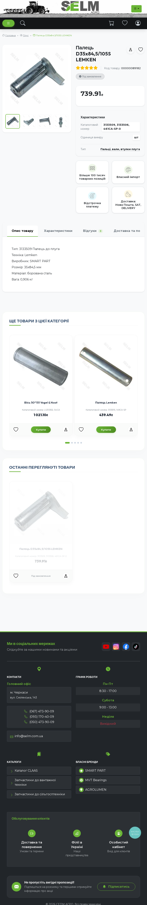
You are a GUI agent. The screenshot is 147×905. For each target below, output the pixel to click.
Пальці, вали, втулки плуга (120, 149)
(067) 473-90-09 (39, 711)
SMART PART (92, 770)
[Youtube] (106, 646)
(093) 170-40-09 (39, 716)
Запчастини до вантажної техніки (33, 782)
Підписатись (116, 886)
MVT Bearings (92, 780)
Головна (10, 35)
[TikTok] (136, 646)
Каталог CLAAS (24, 770)
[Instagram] (116, 646)
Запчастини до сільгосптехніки (37, 794)
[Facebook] (126, 646)
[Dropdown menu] (136, 8)
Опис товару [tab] (22, 231)
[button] (67, 443)
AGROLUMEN (92, 789)
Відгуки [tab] (93, 231)
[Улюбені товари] (15, 429)
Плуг (26, 35)
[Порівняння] (65, 429)
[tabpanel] (73, 264)
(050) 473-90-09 (39, 722)
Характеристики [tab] (58, 231)
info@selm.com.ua (26, 736)
